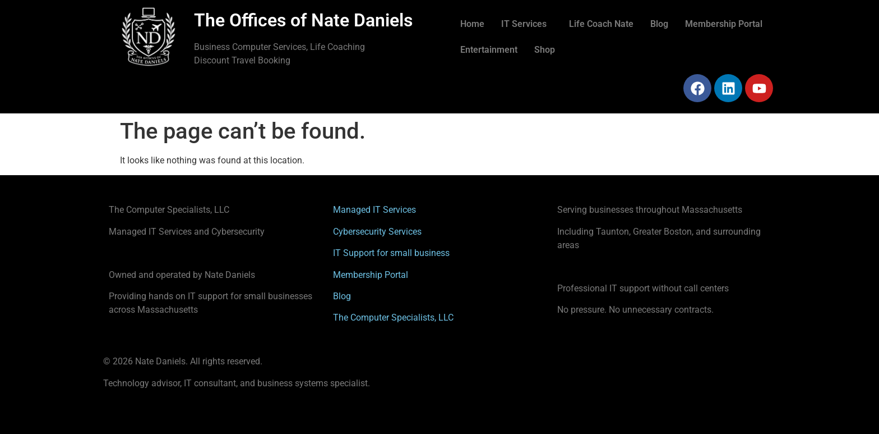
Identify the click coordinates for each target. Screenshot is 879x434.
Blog (659, 24)
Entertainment (488, 49)
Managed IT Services (374, 209)
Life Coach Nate (601, 24)
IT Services (524, 24)
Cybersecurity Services (377, 231)
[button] (527, 24)
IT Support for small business (391, 253)
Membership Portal (723, 24)
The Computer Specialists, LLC (393, 317)
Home (472, 24)
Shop (544, 49)
